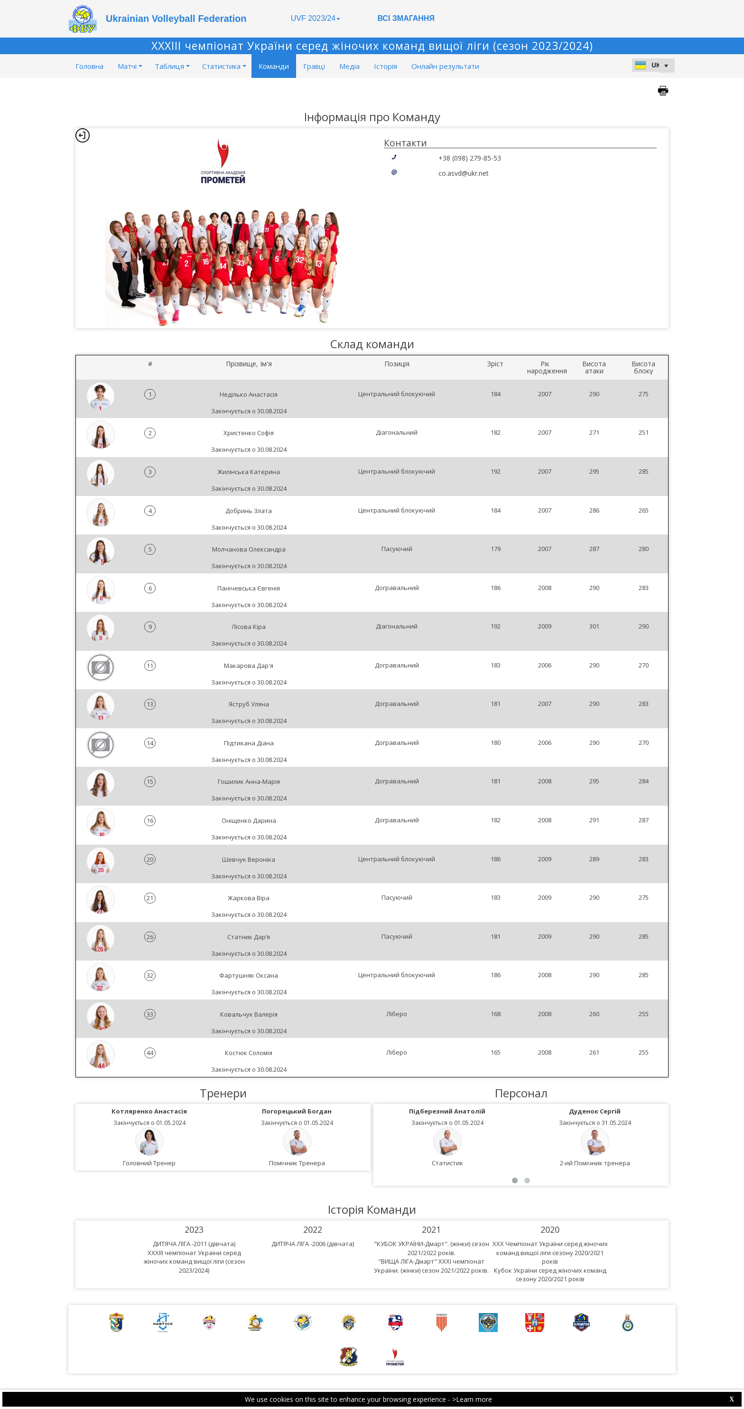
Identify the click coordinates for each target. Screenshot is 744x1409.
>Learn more (472, 1399)
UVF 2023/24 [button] (315, 18)
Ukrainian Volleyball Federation (176, 18)
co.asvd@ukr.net (463, 173)
